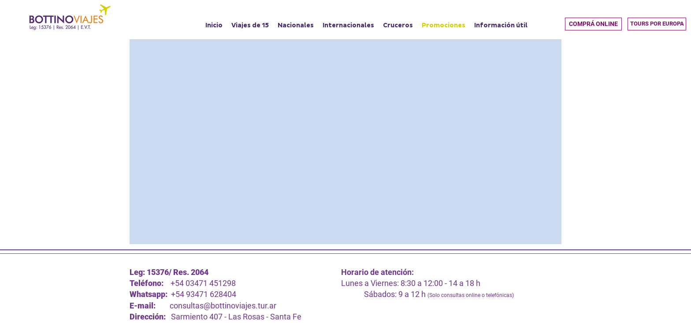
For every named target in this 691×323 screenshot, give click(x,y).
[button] (593, 24)
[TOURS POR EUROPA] (657, 24)
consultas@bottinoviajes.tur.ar (223, 305)
